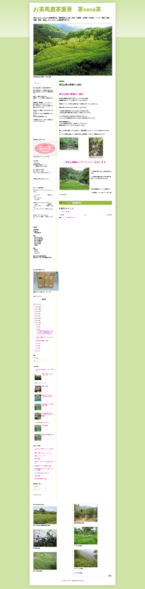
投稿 (36, 358)
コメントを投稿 (65, 211)
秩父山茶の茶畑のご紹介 (42, 340)
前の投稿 (109, 215)
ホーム (85, 215)
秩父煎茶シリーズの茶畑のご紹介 (43, 466)
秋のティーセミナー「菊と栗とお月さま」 (47, 396)
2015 (36, 318)
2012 (36, 311)
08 (37, 346)
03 (37, 327)
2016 (36, 320)
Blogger (81, 580)
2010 (36, 307)
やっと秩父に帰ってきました (42, 422)
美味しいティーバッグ (40, 383)
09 (37, 348)
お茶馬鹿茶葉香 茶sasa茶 (67, 9)
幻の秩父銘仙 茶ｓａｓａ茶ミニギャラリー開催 (47, 415)
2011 (36, 309)
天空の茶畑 (45, 425)
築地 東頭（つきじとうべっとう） (47, 374)
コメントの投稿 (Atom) (69, 217)
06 (37, 343)
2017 (36, 322)
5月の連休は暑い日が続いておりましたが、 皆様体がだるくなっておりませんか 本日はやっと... (44, 333)
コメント (37, 361)
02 (37, 324)
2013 (36, 313)
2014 (36, 316)
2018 (36, 351)
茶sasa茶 (37, 83)
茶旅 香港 (45, 386)
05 (37, 329)
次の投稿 (62, 215)
